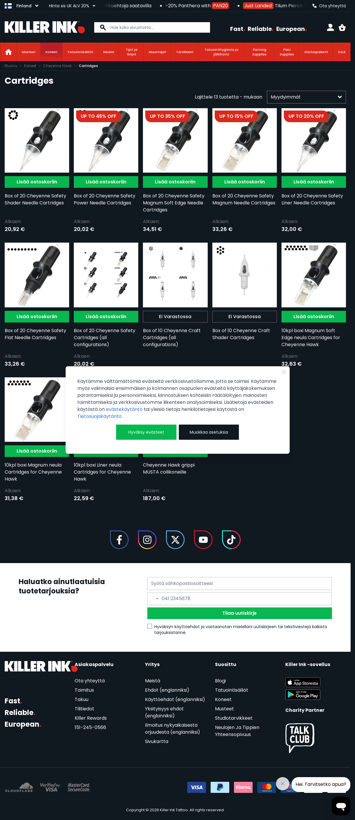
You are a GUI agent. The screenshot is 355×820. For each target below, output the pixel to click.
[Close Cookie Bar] (283, 372)
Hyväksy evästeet (146, 432)
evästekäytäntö (125, 409)
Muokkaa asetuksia (209, 432)
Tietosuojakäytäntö (100, 416)
